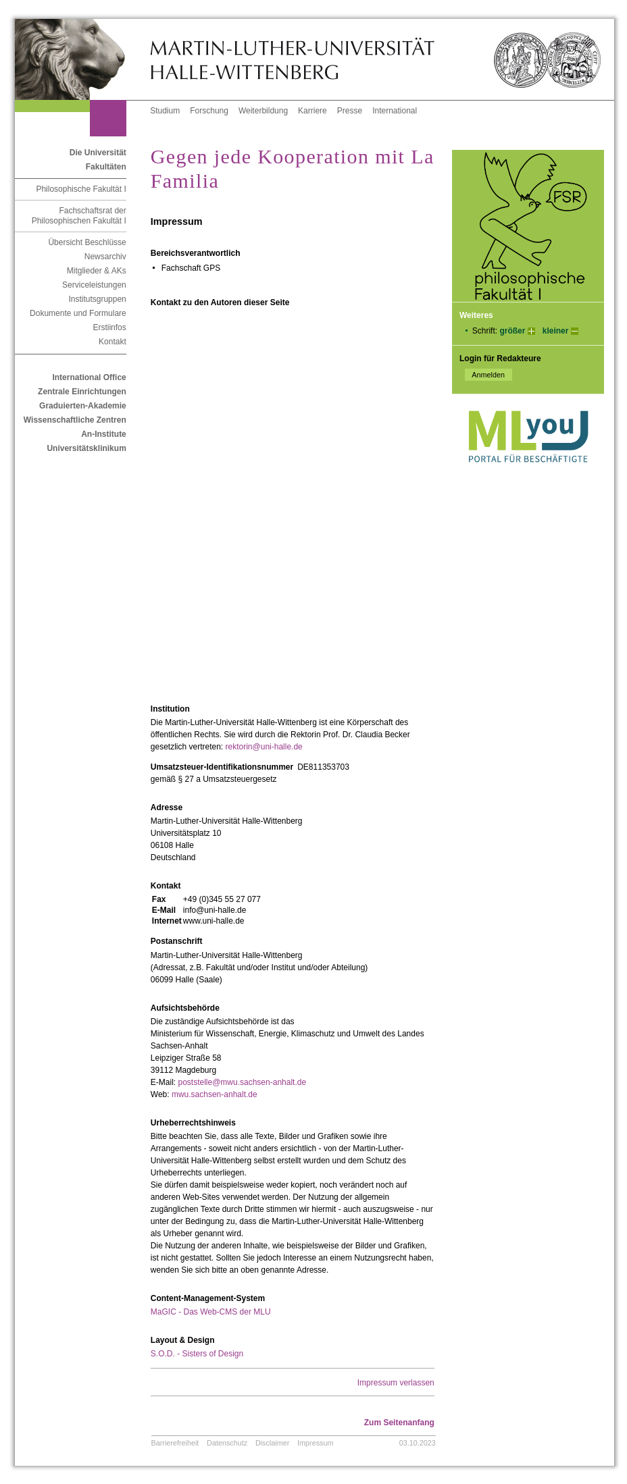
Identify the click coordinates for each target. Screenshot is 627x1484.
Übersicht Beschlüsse (87, 242)
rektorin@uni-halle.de (264, 746)
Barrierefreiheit (175, 1443)
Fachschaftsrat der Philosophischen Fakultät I (79, 216)
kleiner (556, 331)
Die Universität (98, 152)
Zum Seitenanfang (399, 1422)
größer (512, 331)
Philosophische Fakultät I (81, 189)
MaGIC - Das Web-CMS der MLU (211, 1312)
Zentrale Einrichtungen (82, 391)
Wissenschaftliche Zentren (75, 420)
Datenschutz (227, 1443)
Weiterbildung (263, 110)
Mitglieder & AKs (96, 270)
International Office (89, 377)
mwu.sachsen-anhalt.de (214, 1094)
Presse (349, 110)
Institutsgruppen (97, 299)
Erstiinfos (109, 327)
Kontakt (112, 341)
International (394, 110)
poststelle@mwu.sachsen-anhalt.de (242, 1082)
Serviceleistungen (94, 285)
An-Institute (103, 434)
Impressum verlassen (395, 1382)
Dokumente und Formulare (78, 313)
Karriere (312, 110)
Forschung (209, 110)
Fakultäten (106, 166)
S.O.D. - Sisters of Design (197, 1353)
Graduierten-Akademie (82, 405)
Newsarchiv (105, 256)
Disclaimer (272, 1443)
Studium (165, 110)
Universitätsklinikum (86, 448)
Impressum (315, 1443)
